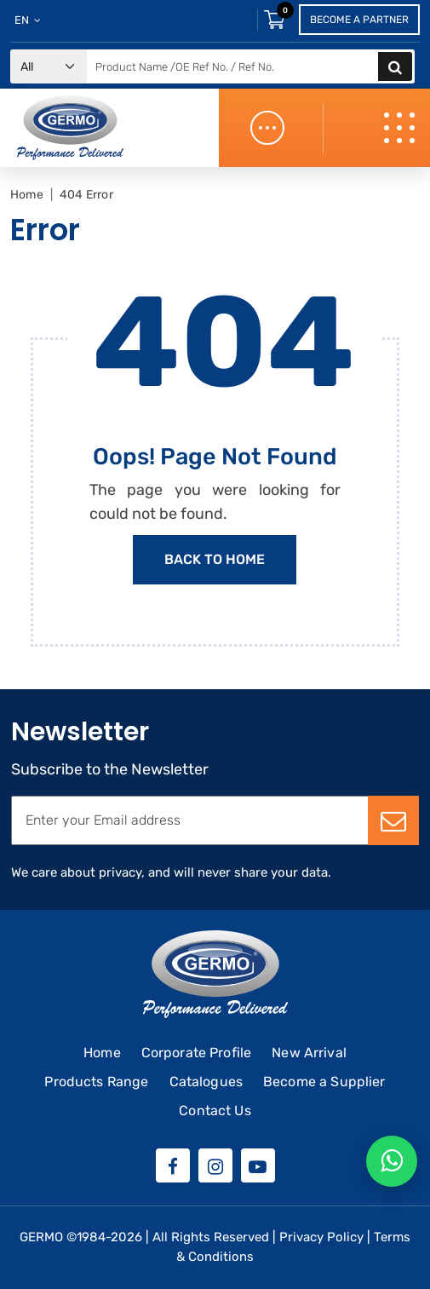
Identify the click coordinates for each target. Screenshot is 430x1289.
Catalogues (206, 1081)
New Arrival (309, 1052)
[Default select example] (48, 67)
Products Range (96, 1081)
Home (26, 194)
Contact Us (215, 1110)
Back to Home (214, 559)
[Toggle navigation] (400, 128)
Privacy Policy (321, 1237)
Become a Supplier (324, 1081)
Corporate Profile (196, 1052)
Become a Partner (359, 20)
